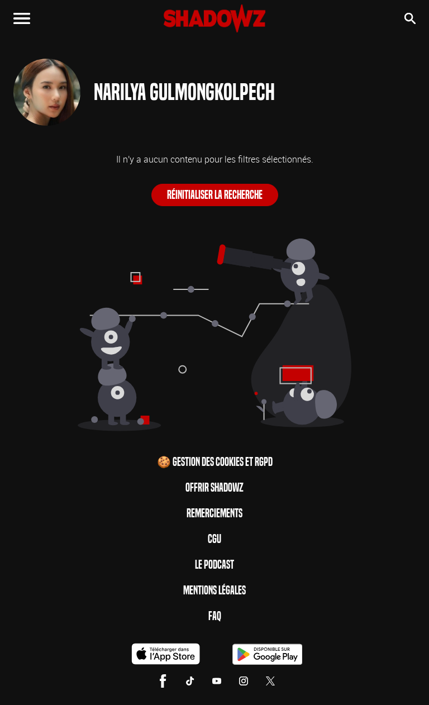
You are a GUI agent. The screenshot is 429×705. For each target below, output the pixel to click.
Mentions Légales (214, 590)
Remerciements (214, 513)
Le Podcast (214, 564)
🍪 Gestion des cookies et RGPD (215, 462)
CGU (214, 539)
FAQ (214, 616)
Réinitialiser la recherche (215, 195)
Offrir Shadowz (214, 487)
